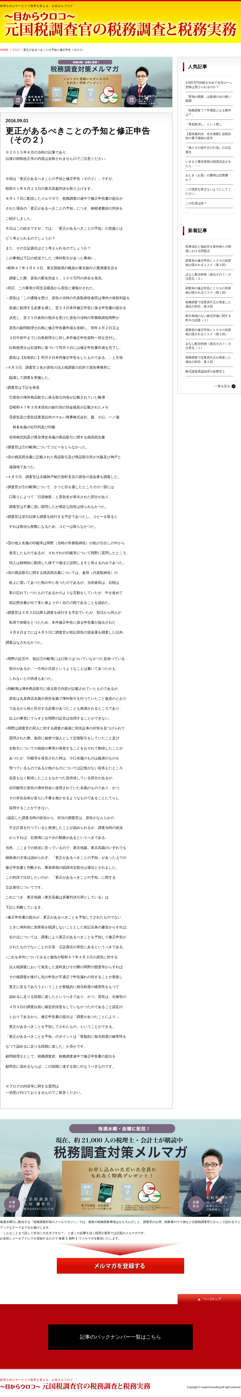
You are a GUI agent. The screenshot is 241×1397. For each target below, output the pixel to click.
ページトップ (209, 1299)
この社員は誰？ (196, 203)
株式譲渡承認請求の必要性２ (205, 371)
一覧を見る (222, 386)
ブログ (16, 49)
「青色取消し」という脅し (203, 124)
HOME (4, 49)
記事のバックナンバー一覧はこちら (120, 1337)
